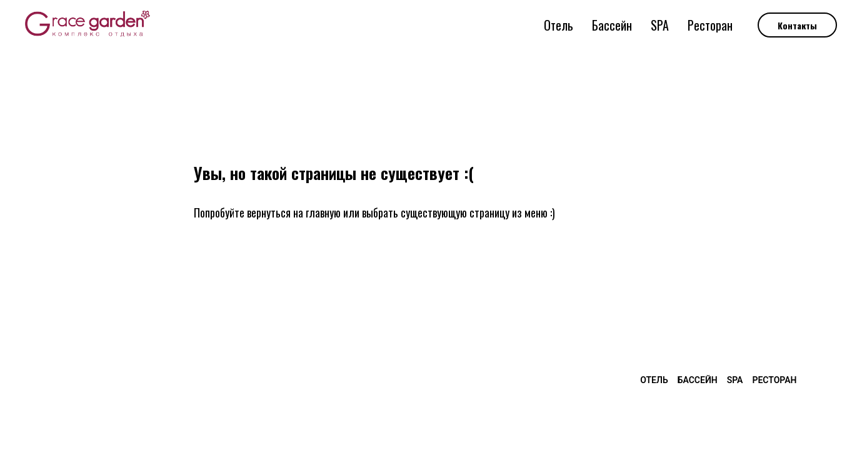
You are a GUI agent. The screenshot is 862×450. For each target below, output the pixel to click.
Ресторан (710, 25)
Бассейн (612, 25)
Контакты (797, 25)
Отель (558, 25)
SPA (660, 25)
